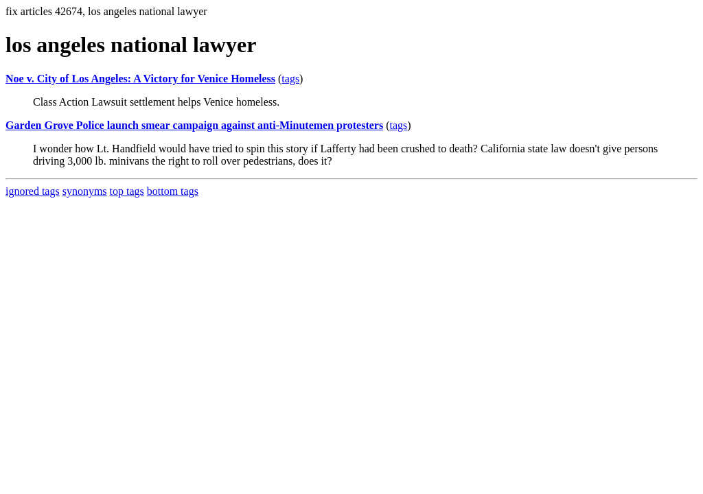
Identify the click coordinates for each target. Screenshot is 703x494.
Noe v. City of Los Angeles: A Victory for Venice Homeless (140, 78)
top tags (127, 191)
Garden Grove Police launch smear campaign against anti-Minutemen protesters (194, 125)
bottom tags (172, 191)
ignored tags (32, 191)
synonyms (84, 191)
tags (290, 78)
